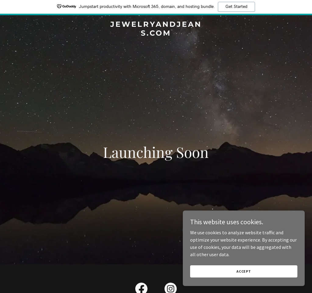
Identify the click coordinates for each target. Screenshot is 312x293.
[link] (156, 34)
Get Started (236, 7)
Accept (243, 271)
